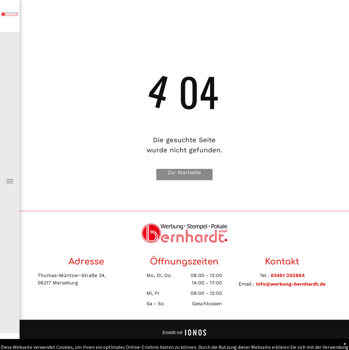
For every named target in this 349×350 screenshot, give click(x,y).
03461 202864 (288, 275)
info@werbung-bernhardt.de (290, 284)
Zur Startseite (184, 172)
